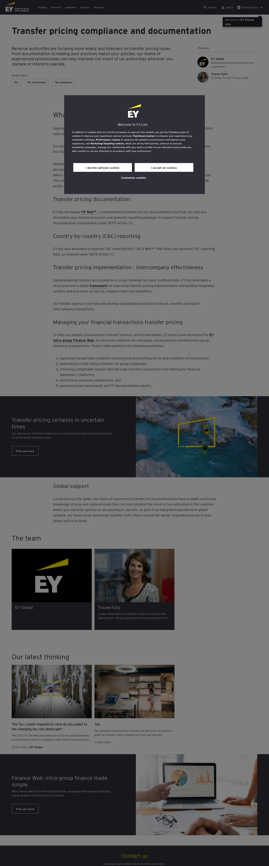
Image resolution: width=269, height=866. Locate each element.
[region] (134, 144)
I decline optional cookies (102, 167)
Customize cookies (133, 177)
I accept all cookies (164, 167)
